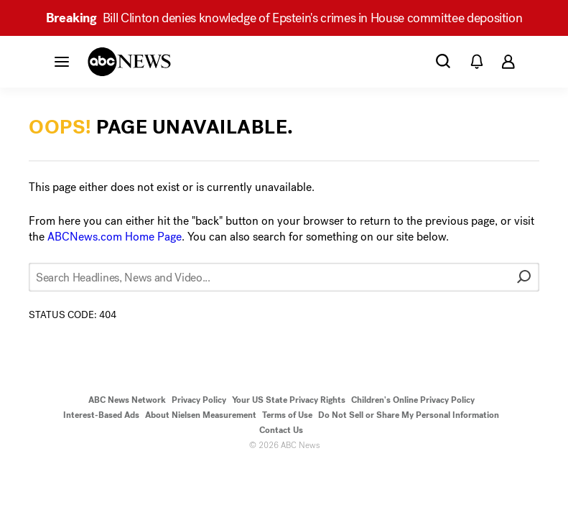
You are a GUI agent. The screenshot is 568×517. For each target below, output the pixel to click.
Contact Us (281, 430)
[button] (62, 61)
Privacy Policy (199, 400)
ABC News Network (127, 400)
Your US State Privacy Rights (288, 400)
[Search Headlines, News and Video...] (284, 277)
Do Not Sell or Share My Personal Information (408, 415)
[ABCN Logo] (129, 61)
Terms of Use (287, 415)
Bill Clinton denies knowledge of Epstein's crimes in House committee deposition (284, 18)
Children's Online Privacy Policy (413, 400)
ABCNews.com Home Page (114, 236)
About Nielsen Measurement (200, 415)
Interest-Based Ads (101, 415)
